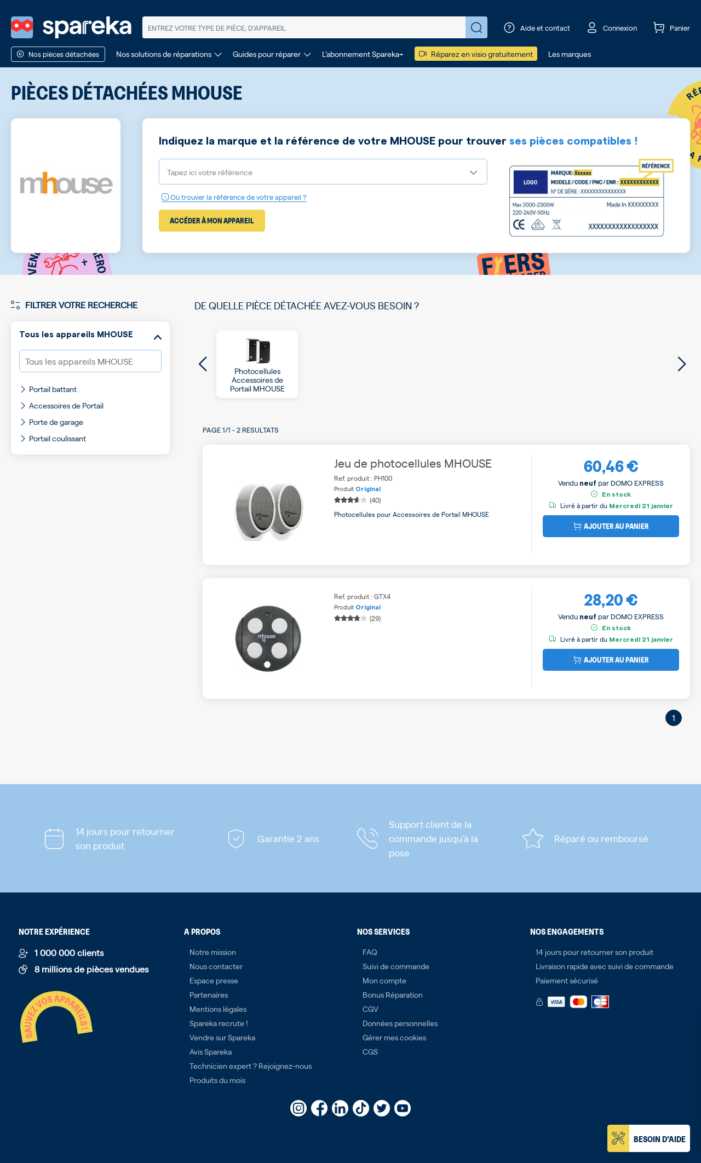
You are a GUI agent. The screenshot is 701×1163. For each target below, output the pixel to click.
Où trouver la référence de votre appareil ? (234, 196)
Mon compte (384, 980)
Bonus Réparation (393, 994)
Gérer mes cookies (394, 1037)
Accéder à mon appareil (212, 220)
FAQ (370, 952)
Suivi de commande (396, 966)
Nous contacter (216, 966)
